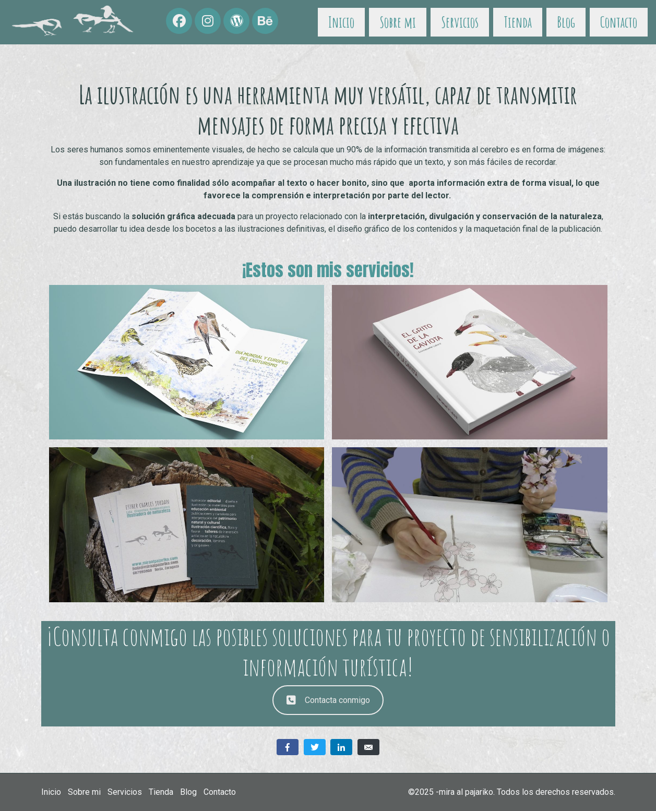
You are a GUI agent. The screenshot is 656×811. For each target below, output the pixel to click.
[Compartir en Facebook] (288, 747)
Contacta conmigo (328, 700)
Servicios (460, 22)
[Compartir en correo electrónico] (368, 747)
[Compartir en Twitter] (315, 747)
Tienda (518, 22)
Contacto (618, 22)
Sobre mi (397, 22)
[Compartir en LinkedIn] (341, 747)
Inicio (341, 22)
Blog (566, 22)
